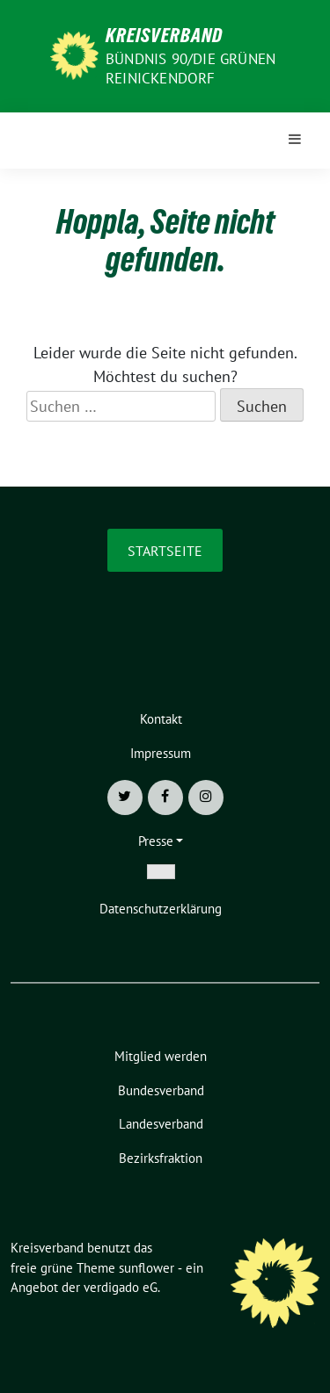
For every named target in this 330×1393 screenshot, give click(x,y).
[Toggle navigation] (294, 140)
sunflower (146, 1267)
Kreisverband (164, 35)
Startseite (165, 550)
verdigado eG (121, 1287)
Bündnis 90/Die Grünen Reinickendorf (190, 68)
